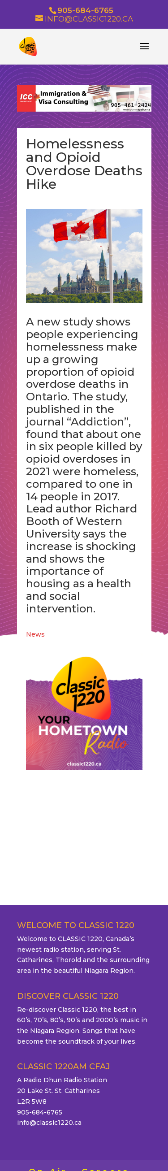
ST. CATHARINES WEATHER (84, 820)
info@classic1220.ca (49, 1123)
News (35, 634)
